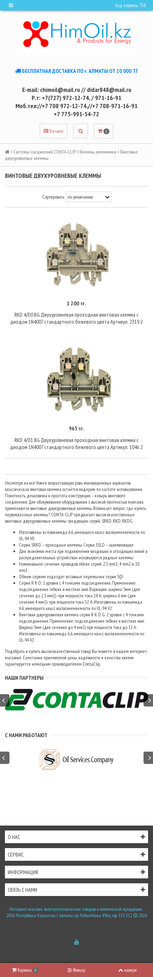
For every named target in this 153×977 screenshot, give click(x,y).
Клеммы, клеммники (97, 152)
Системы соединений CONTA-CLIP (44, 152)
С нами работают (26, 735)
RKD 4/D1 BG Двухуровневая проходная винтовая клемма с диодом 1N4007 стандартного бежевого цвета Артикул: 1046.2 (76, 443)
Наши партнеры (24, 677)
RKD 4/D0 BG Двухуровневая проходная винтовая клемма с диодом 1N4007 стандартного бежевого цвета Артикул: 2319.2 (76, 318)
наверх (127, 970)
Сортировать (53, 197)
